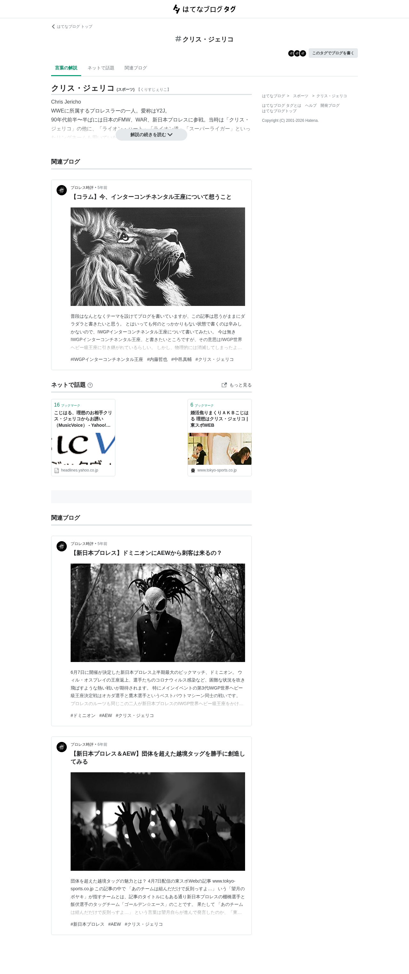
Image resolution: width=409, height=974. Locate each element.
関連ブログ (136, 67)
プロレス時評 (82, 187)
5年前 (102, 187)
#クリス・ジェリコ (215, 359)
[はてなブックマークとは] (90, 385)
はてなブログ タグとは (281, 105)
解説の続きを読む (151, 134)
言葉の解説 (66, 67)
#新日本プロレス (87, 924)
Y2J (160, 110)
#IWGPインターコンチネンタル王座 (107, 359)
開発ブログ (330, 105)
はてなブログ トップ (71, 26)
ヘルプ (311, 105)
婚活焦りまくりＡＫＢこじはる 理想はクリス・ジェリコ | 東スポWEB (219, 419)
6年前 (102, 744)
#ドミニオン (83, 715)
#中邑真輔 (181, 359)
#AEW (105, 715)
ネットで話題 (101, 67)
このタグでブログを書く (333, 53)
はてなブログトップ (279, 111)
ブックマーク (67, 405)
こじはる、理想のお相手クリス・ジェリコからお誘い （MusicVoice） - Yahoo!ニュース (83, 419)
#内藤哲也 (157, 359)
